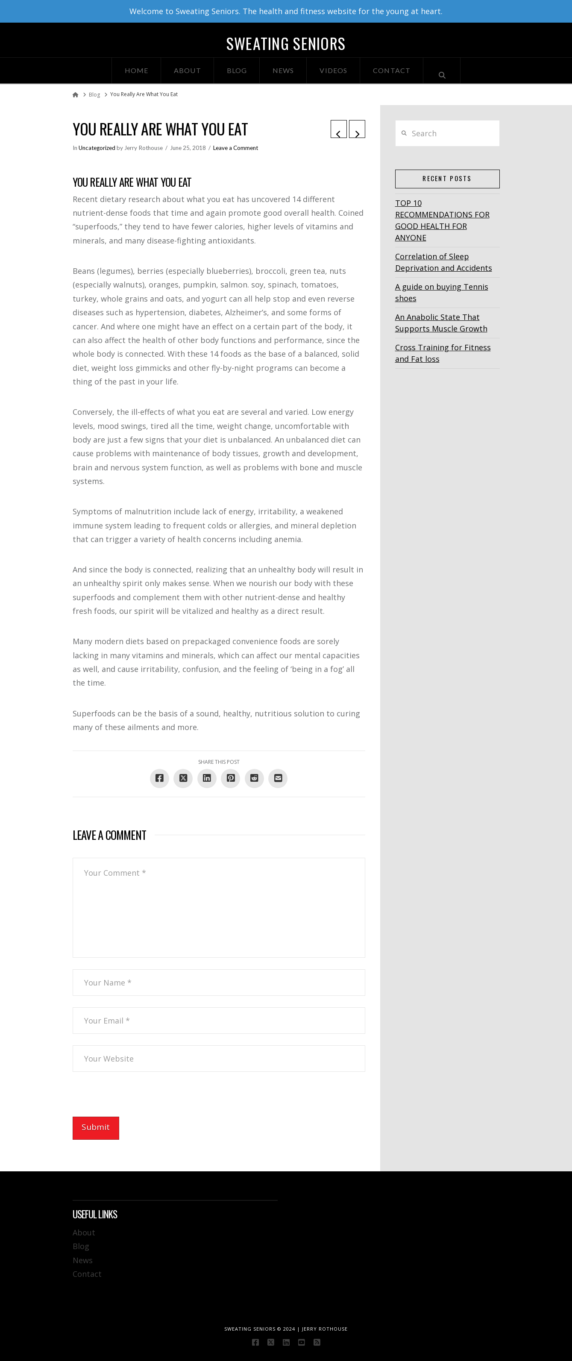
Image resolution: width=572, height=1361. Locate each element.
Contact (87, 1274)
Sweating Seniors (286, 43)
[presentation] (137, 1100)
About (84, 1232)
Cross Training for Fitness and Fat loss (443, 353)
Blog (81, 1246)
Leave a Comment (235, 147)
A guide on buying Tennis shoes (441, 292)
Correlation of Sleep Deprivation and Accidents (443, 262)
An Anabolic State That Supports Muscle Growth (441, 323)
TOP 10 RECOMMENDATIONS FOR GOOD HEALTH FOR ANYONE (442, 220)
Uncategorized (97, 147)
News (83, 1260)
